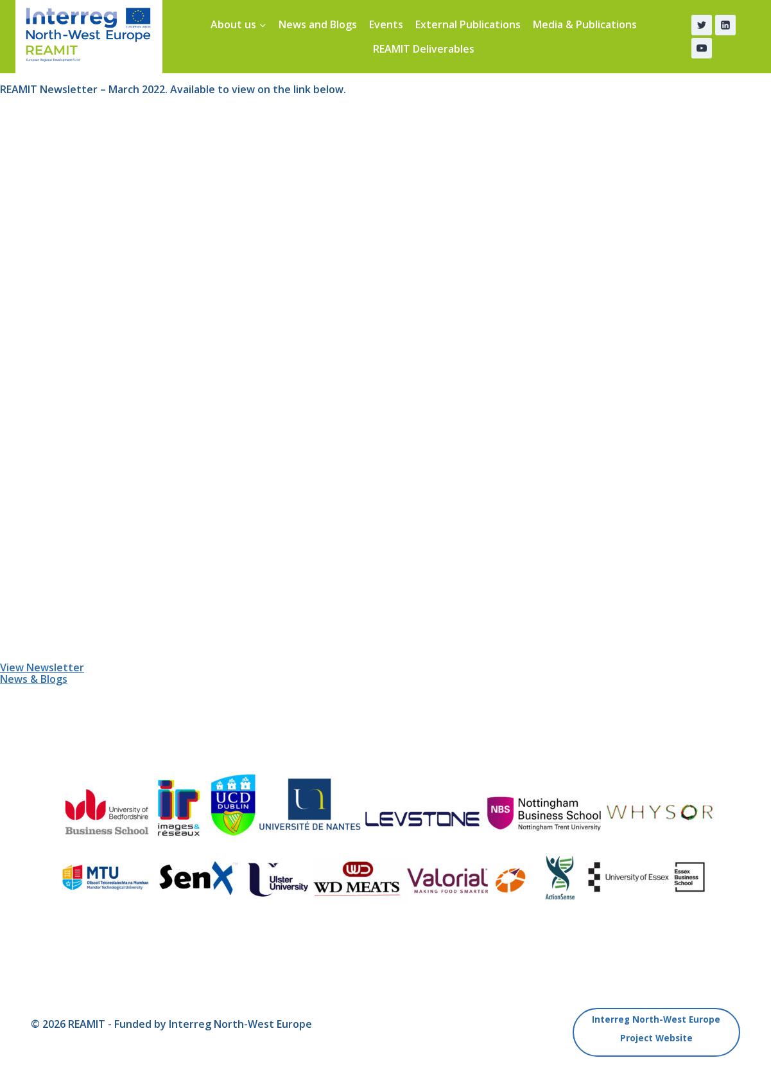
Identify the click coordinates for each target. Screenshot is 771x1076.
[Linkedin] (725, 25)
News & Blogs (33, 679)
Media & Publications (585, 24)
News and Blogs (318, 24)
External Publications (468, 24)
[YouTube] (701, 48)
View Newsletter (42, 667)
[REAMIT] (88, 36)
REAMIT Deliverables (423, 49)
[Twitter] (701, 25)
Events (386, 24)
